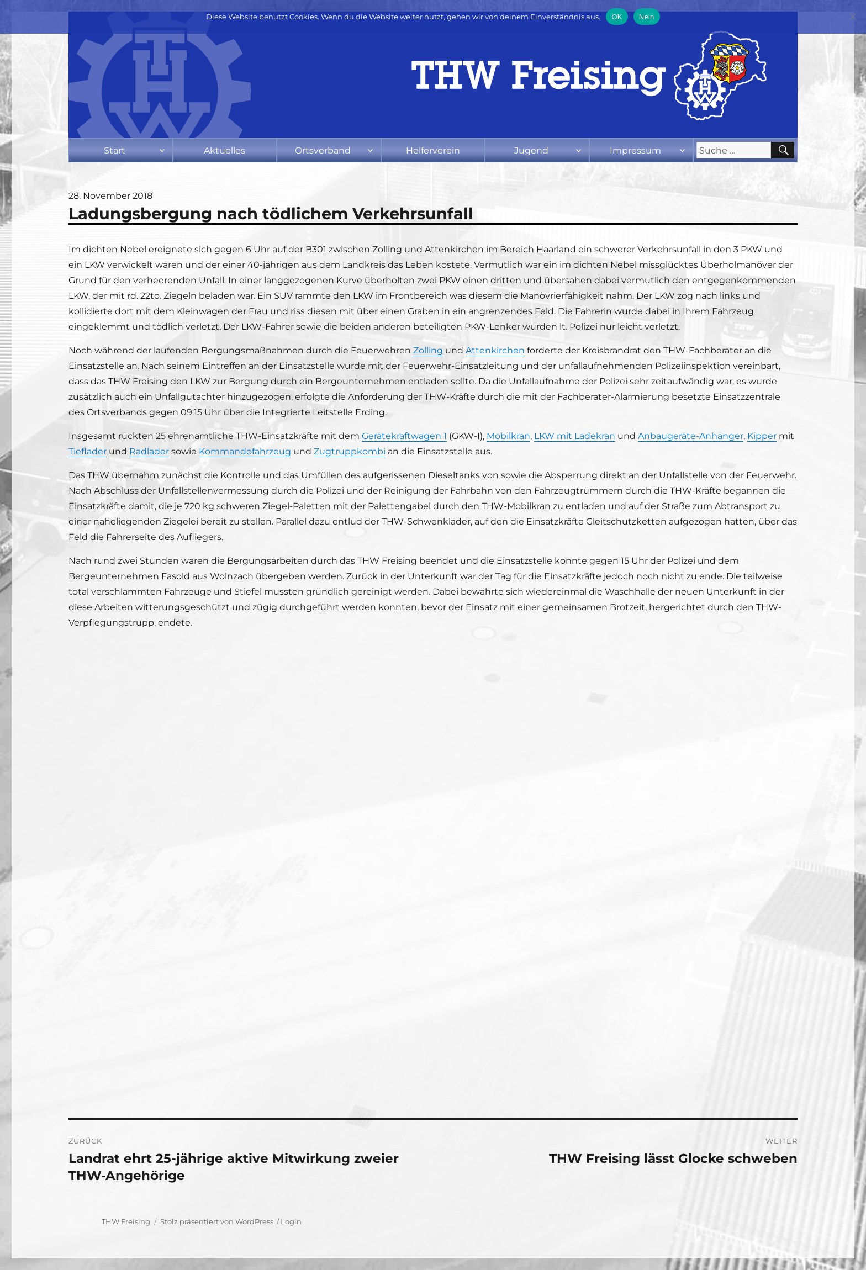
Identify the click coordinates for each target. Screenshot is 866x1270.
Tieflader (87, 451)
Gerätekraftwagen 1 (404, 436)
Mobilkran (508, 436)
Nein (646, 17)
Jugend (531, 150)
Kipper (762, 436)
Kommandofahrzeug (245, 451)
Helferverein (433, 150)
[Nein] (852, 16)
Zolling (428, 350)
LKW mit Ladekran (574, 436)
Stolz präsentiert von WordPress (216, 1221)
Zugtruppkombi (350, 451)
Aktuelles (224, 150)
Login (291, 1221)
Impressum (635, 150)
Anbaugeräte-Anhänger (690, 436)
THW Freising (126, 1221)
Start (114, 150)
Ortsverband (323, 150)
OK (616, 17)
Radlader (149, 451)
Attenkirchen (495, 350)
